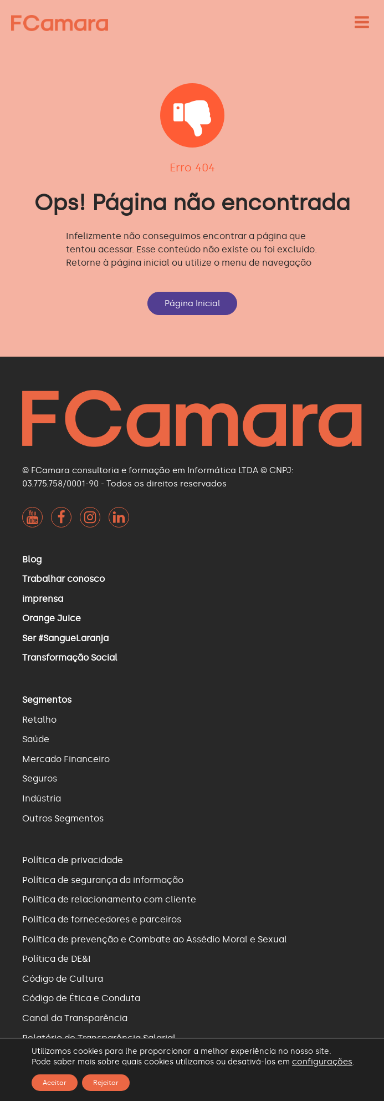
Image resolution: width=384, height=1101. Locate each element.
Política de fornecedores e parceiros (101, 919)
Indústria (41, 798)
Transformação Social (69, 657)
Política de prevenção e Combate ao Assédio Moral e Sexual (154, 939)
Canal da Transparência (74, 1018)
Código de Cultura (62, 978)
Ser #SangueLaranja (65, 638)
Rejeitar (106, 1083)
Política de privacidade (72, 860)
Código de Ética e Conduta (81, 998)
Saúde (35, 739)
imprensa (42, 598)
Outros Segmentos (63, 818)
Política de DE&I (56, 958)
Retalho (39, 719)
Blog (32, 559)
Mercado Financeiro (66, 759)
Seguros (39, 778)
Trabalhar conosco (63, 579)
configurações (322, 1062)
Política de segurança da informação (102, 880)
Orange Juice (51, 618)
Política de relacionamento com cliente (109, 899)
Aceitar (54, 1083)
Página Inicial (192, 303)
